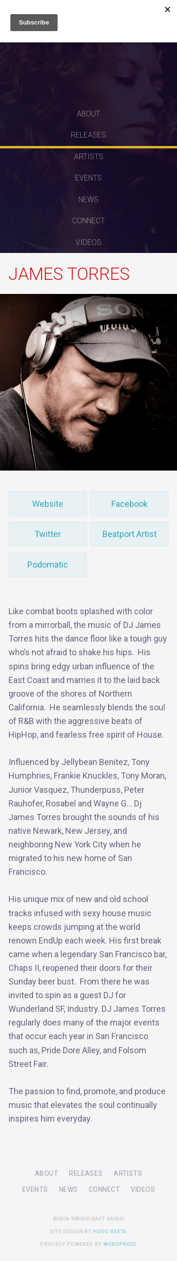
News (88, 199)
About (88, 113)
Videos (88, 242)
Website (47, 504)
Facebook (129, 504)
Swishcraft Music (89, 51)
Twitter (47, 534)
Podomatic (47, 564)
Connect (88, 220)
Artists (88, 156)
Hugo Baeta (109, 1231)
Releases (88, 134)
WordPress (120, 1244)
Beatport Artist (129, 534)
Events (88, 177)
